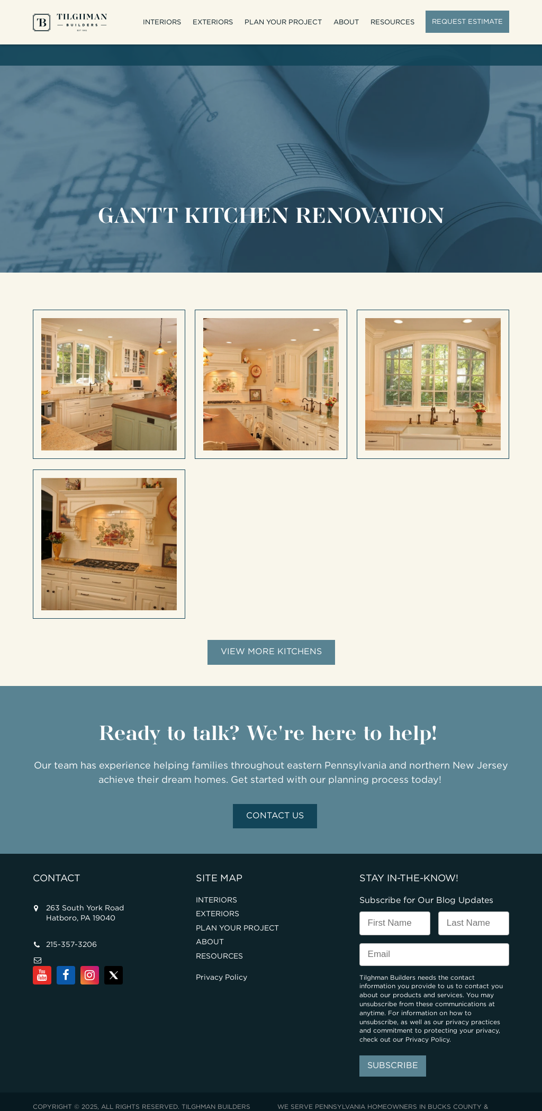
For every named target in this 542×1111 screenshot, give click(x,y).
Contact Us (275, 795)
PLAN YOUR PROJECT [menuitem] (283, 22)
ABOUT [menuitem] (346, 22)
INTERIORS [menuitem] (162, 22)
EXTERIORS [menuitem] (213, 22)
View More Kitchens (271, 631)
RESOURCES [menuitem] (392, 22)
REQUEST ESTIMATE (467, 21)
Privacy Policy (221, 957)
